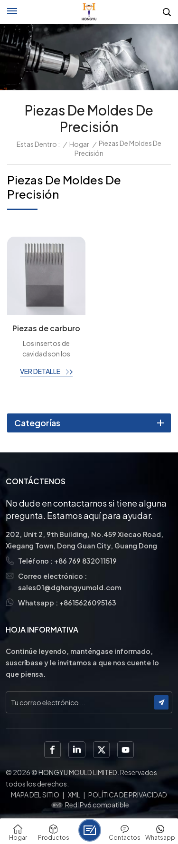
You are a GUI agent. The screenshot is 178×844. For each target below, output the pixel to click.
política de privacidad (127, 794)
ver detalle (40, 371)
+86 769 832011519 (85, 560)
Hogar (79, 144)
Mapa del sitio (35, 794)
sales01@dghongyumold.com (69, 587)
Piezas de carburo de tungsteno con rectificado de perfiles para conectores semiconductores (46, 328)
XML (74, 794)
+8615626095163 (87, 602)
